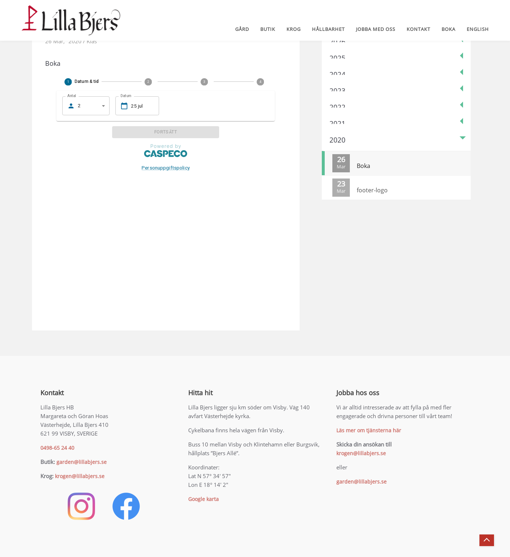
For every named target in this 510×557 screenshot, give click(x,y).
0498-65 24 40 (57, 447)
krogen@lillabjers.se (79, 476)
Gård (242, 29)
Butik (267, 29)
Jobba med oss (375, 29)
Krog (293, 29)
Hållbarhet (328, 29)
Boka (448, 29)
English (478, 29)
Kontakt (418, 29)
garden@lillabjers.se (81, 461)
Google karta (203, 499)
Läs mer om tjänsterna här (368, 430)
